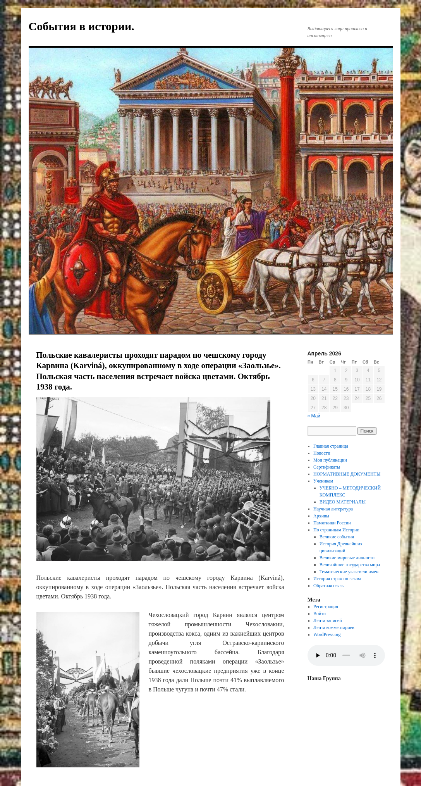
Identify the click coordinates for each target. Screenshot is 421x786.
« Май (314, 416)
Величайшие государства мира (350, 564)
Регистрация (325, 606)
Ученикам (323, 481)
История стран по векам (337, 578)
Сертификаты (326, 467)
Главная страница (330, 446)
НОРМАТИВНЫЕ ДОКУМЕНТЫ (346, 474)
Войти (319, 613)
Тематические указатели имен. (350, 571)
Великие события (337, 537)
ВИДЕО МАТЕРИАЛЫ (343, 502)
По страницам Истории (336, 530)
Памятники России (332, 523)
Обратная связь (328, 585)
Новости (321, 453)
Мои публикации (330, 460)
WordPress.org (326, 634)
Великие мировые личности (347, 557)
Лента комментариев (333, 627)
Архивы (321, 516)
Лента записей (327, 620)
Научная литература (333, 509)
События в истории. (81, 26)
